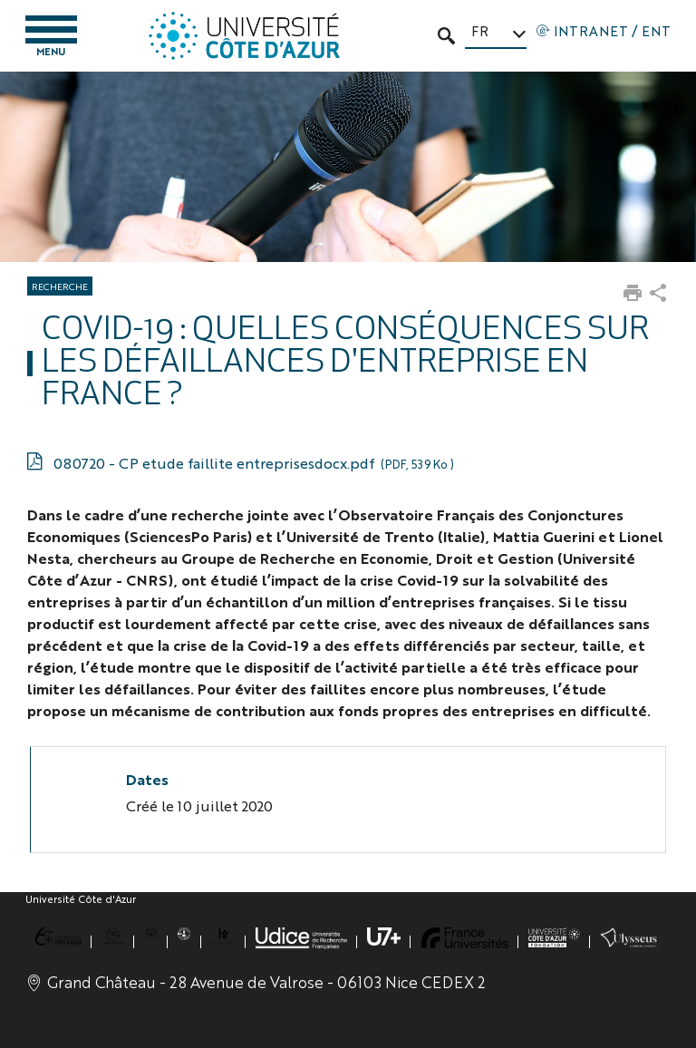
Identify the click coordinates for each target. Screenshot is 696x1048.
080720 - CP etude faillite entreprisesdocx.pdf (253, 462)
